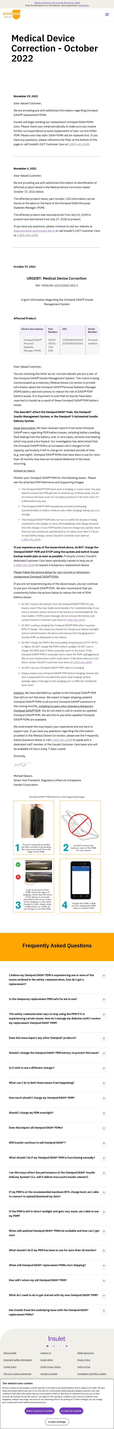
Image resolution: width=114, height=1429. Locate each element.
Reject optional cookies (39, 1410)
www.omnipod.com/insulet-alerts (34, 231)
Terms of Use (83, 1366)
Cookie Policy (10, 1366)
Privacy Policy (83, 1359)
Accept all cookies (71, 1410)
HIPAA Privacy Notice (50, 1366)
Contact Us (45, 1352)
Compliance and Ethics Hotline (91, 1373)
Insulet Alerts (46, 1359)
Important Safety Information (18, 1359)
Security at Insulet (48, 1373)
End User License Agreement (17, 1373)
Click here (83, 5)
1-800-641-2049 (78, 144)
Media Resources (85, 1352)
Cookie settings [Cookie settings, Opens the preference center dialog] (57, 1421)
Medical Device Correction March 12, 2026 (57, 2)
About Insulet (10, 1352)
